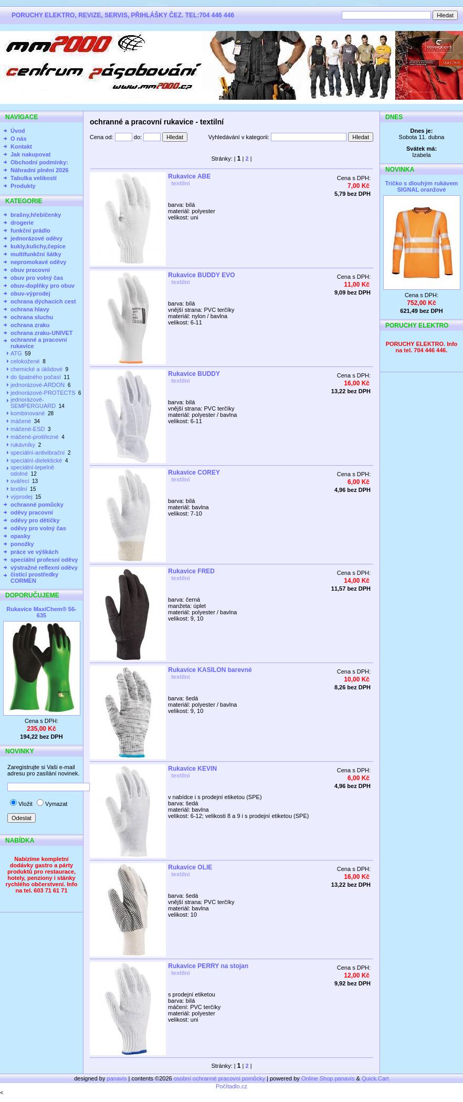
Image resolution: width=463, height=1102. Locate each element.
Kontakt (21, 146)
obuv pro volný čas (36, 278)
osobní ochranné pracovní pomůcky (219, 1078)
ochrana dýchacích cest (43, 301)
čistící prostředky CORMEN (34, 577)
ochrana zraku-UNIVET (41, 333)
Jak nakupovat (30, 154)
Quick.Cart (375, 1078)
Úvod (17, 131)
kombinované (27, 413)
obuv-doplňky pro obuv (42, 285)
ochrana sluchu (31, 317)
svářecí (19, 481)
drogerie (22, 222)
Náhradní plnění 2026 (39, 170)
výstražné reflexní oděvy (44, 567)
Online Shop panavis (328, 1078)
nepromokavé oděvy (38, 262)
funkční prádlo (30, 230)
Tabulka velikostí (33, 178)
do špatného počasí (35, 377)
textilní (18, 489)
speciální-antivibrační (37, 452)
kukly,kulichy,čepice (38, 246)
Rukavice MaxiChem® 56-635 (41, 612)
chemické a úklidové (36, 369)
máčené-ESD (27, 429)
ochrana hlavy (29, 309)
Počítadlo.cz (231, 1086)
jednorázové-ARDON (37, 385)
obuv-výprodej (30, 293)
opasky (20, 536)
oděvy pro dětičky (35, 520)
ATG (16, 353)
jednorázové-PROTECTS (43, 393)
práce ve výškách (34, 552)
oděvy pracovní (31, 512)
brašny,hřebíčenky (35, 215)
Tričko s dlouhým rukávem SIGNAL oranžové (421, 186)
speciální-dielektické (36, 460)
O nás (18, 138)
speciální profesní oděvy (44, 560)
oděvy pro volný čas (38, 528)
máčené (20, 421)
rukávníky (22, 445)
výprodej (21, 497)
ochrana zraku (30, 325)
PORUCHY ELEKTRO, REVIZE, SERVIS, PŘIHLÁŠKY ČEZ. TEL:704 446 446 (123, 15)
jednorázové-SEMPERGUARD (33, 402)
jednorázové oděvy (36, 238)
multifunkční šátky (35, 254)
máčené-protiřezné (34, 437)
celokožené (25, 361)
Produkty (23, 186)
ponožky (22, 544)
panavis (118, 1078)
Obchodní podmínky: (39, 162)
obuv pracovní (30, 270)
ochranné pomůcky (37, 504)
